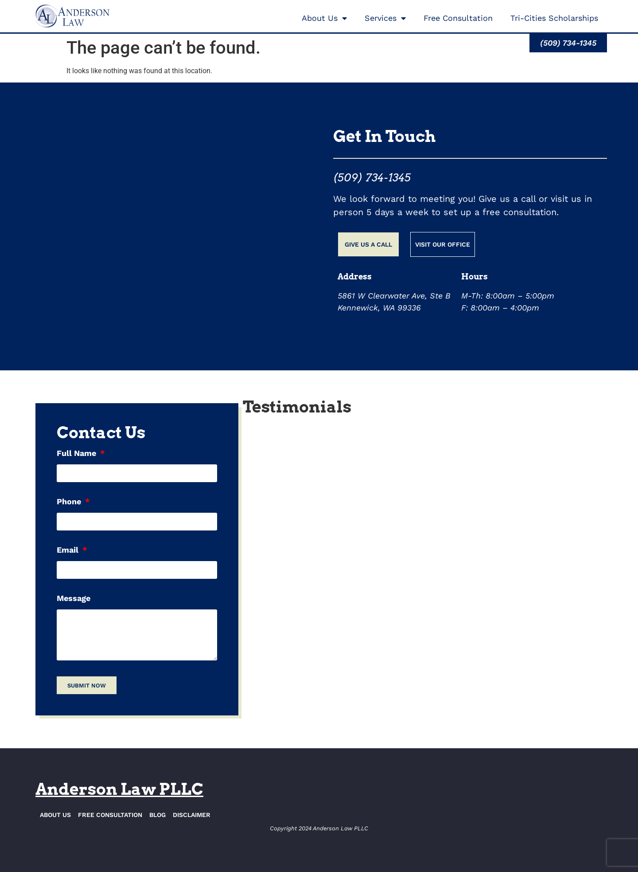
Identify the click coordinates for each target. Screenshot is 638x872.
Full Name (77, 453)
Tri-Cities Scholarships (554, 18)
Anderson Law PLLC (119, 789)
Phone (70, 502)
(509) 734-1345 (372, 177)
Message (73, 598)
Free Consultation (458, 18)
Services (385, 18)
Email (69, 550)
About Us (324, 18)
